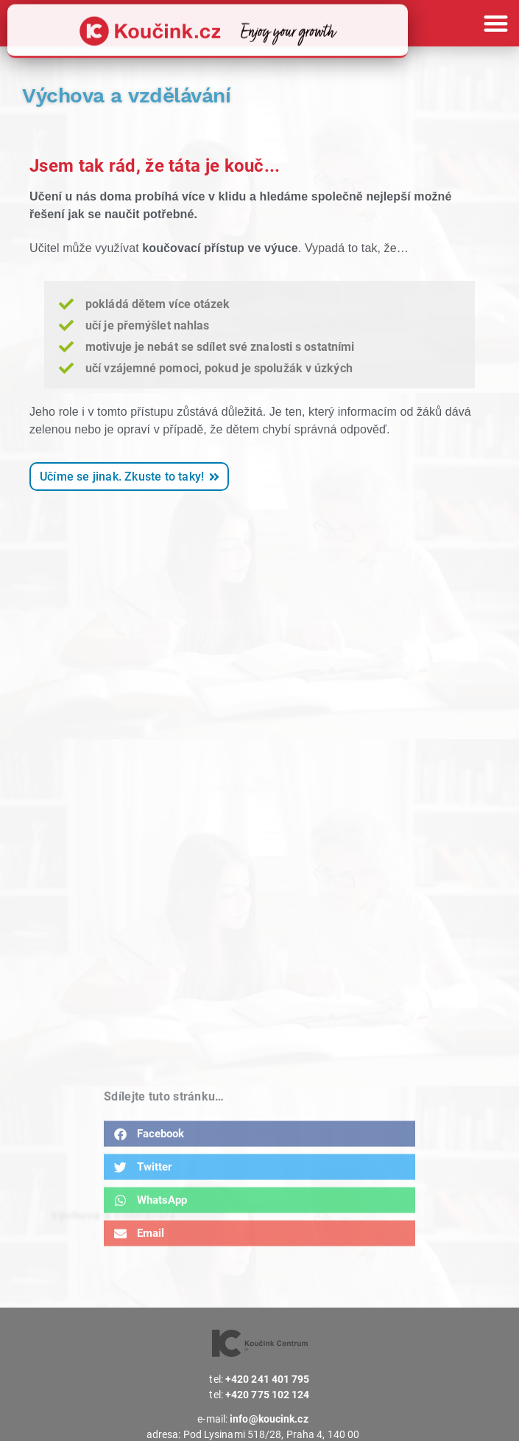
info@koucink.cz (269, 1419)
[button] (496, 23)
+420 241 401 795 (267, 1379)
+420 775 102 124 (267, 1394)
